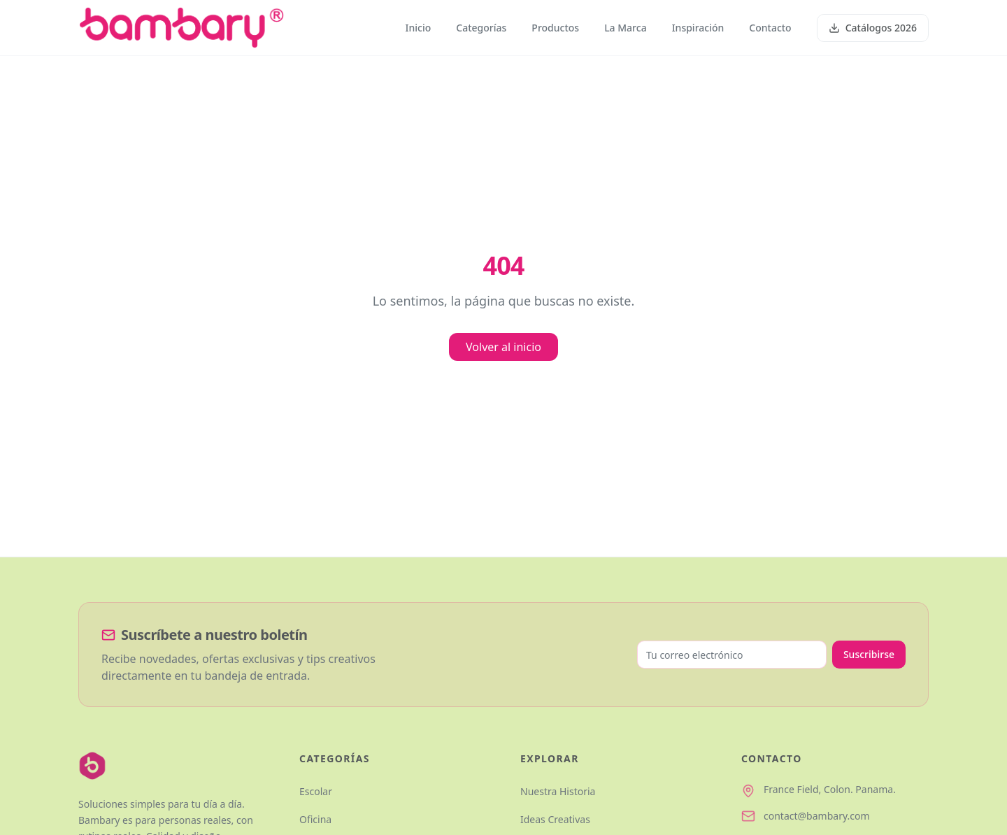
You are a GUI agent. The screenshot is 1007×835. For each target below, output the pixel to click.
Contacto (770, 27)
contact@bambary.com (817, 815)
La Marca (625, 27)
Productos (555, 27)
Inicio (418, 27)
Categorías (481, 27)
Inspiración (698, 27)
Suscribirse (868, 654)
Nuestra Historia (557, 791)
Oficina (315, 819)
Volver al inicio (503, 347)
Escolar (315, 791)
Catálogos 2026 (873, 27)
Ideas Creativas (555, 819)
